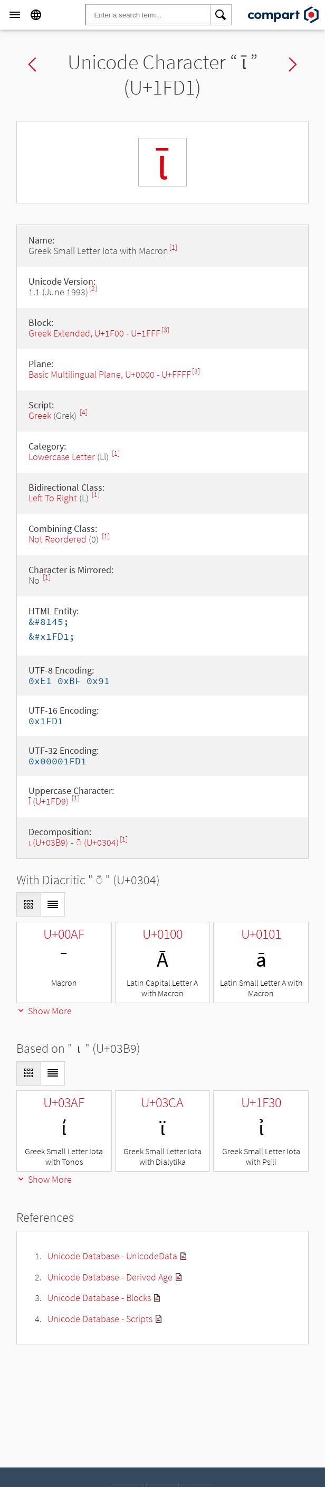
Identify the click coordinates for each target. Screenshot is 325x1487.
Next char (293, 64)
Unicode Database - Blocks (99, 1298)
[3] (165, 329)
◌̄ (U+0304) (97, 842)
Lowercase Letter (61, 457)
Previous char (32, 64)
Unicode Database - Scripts (99, 1319)
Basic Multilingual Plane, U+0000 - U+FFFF (109, 374)
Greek (39, 415)
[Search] (221, 14)
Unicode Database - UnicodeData (112, 1256)
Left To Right (52, 498)
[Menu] (14, 14)
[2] (93, 288)
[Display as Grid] (28, 904)
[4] (84, 412)
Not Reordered (57, 539)
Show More (44, 1011)
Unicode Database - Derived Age (110, 1277)
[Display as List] (53, 904)
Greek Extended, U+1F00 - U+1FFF (94, 333)
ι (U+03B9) (48, 842)
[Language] (35, 14)
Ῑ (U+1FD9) (49, 801)
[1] (173, 247)
